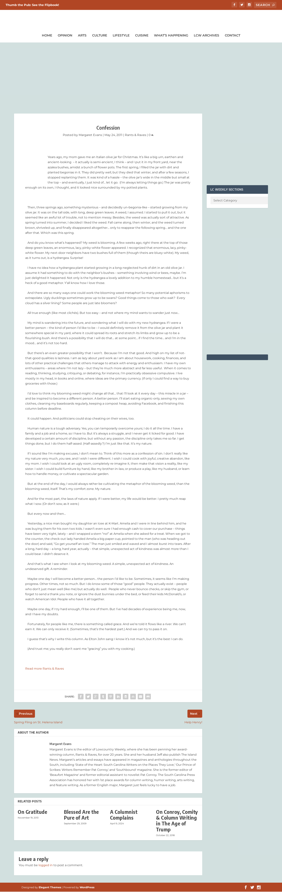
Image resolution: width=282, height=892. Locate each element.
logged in (45, 865)
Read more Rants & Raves (44, 669)
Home (47, 36)
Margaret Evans (90, 135)
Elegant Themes (50, 887)
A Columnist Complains (124, 815)
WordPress (87, 887)
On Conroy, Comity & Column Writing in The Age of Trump (177, 821)
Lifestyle (121, 36)
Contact (232, 36)
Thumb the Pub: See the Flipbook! (32, 5)
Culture (99, 36)
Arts (82, 36)
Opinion (65, 36)
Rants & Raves (135, 135)
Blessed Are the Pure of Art (81, 815)
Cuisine (141, 36)
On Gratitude (32, 812)
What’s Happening (171, 36)
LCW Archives (206, 36)
